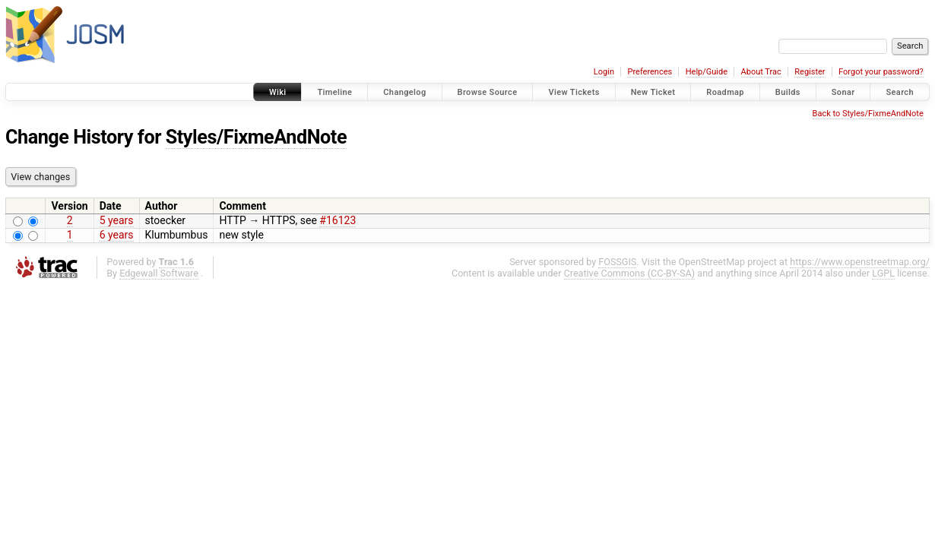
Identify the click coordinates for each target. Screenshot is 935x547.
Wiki (278, 92)
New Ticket (653, 92)
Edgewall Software (158, 273)
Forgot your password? (881, 72)
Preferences (649, 72)
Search (900, 92)
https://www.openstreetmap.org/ (860, 261)
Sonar (843, 92)
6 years (117, 235)
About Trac (761, 72)
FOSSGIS (617, 261)
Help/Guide (706, 72)
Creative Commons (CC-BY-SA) (630, 273)
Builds (787, 92)
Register (809, 72)
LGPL (883, 273)
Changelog (404, 92)
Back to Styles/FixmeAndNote (868, 114)
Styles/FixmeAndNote (256, 137)
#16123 (337, 220)
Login (604, 72)
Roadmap (725, 92)
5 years (117, 220)
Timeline (334, 92)
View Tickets (573, 92)
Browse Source (488, 92)
